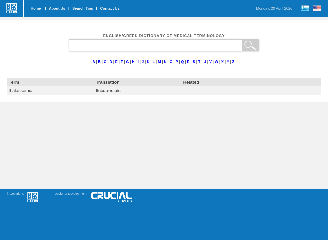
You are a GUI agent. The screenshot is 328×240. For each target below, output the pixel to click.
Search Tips (82, 8)
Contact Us (110, 8)
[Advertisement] (164, 145)
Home (36, 8)
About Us (57, 8)
